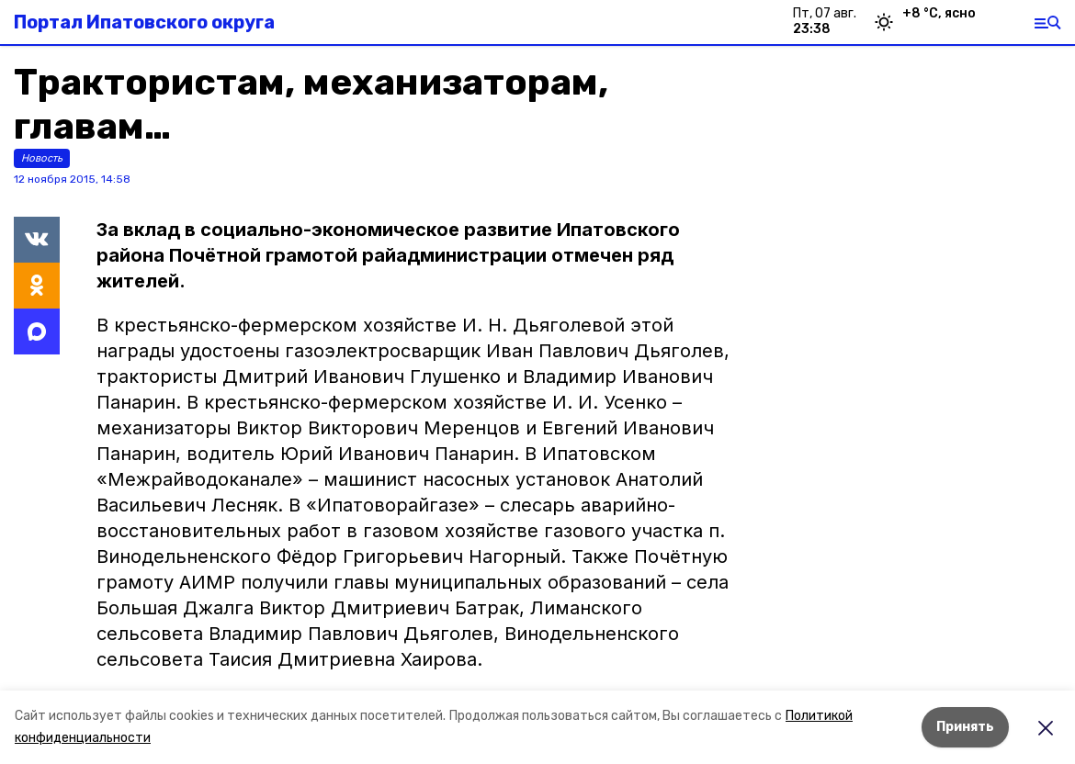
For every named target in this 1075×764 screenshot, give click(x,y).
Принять (965, 727)
